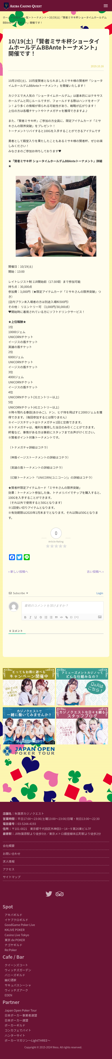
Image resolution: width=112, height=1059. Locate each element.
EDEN (8, 995)
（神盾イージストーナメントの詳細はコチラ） (39, 457)
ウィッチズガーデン (18, 970)
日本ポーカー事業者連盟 (21, 1015)
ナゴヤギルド (13, 945)
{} (71, 617)
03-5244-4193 (27, 823)
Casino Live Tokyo (17, 935)
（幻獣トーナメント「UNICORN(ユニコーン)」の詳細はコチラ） (51, 477)
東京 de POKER (15, 940)
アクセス (8, 869)
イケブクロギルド (16, 919)
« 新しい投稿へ (18, 571)
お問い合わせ (11, 853)
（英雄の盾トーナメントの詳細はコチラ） (36, 467)
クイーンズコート (16, 965)
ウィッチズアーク (16, 990)
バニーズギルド (15, 975)
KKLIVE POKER (15, 929)
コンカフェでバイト (18, 1030)
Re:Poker (11, 950)
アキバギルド (13, 914)
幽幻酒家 (10, 980)
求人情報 (9, 861)
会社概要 (9, 845)
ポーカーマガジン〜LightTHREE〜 (27, 1040)
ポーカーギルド (15, 1025)
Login (99, 593)
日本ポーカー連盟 (16, 1020)
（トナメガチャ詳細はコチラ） (29, 447)
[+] (77, 617)
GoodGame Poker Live (20, 924)
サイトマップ (11, 877)
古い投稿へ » (95, 571)
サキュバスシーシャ (18, 985)
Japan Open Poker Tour (21, 1010)
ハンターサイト (15, 1035)
